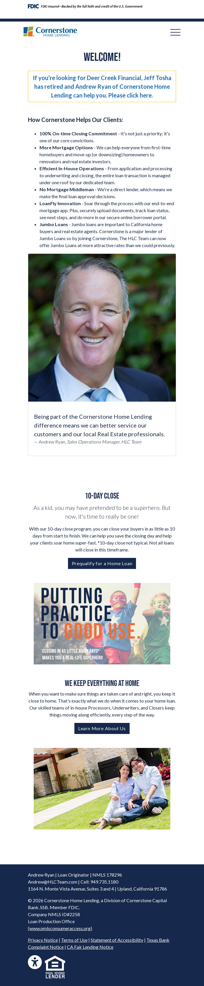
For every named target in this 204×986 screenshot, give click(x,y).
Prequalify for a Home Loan (102, 563)
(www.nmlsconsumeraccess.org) (60, 928)
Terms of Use (74, 940)
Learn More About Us (102, 728)
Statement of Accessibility (117, 940)
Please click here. (130, 95)
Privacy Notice (43, 940)
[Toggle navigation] (175, 32)
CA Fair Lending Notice (90, 947)
